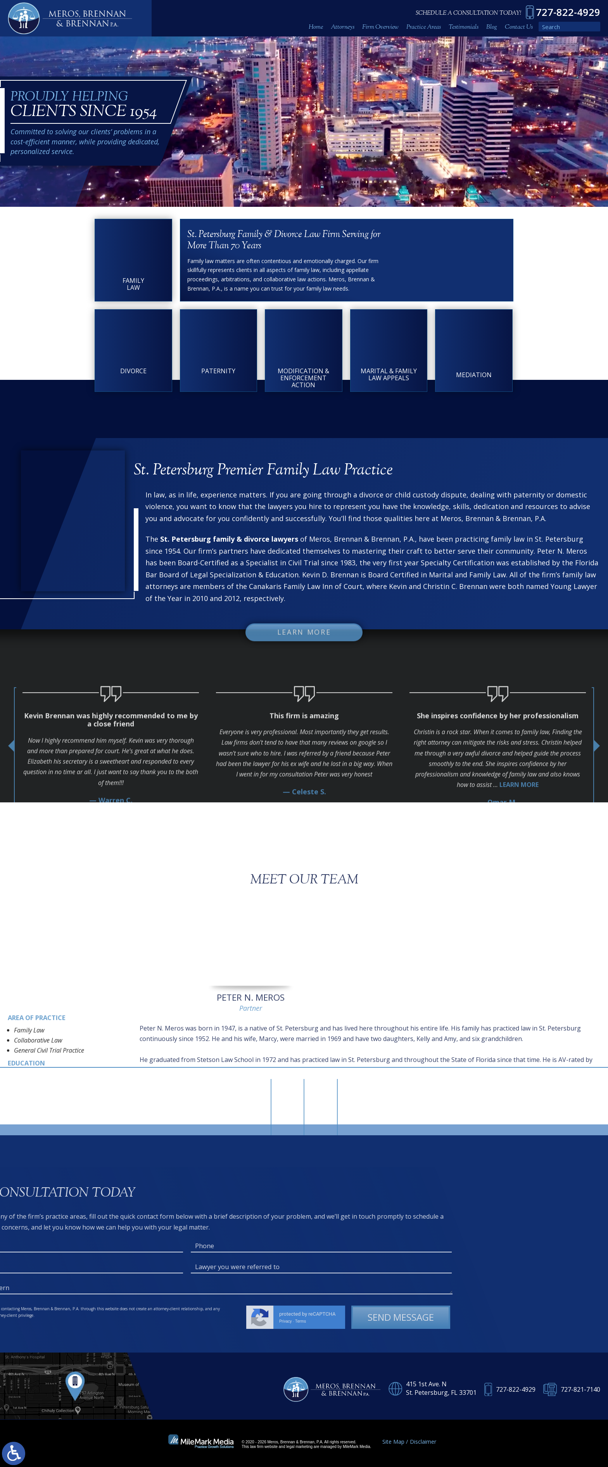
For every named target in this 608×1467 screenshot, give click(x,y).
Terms (19, 1321)
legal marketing (299, 1446)
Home (316, 27)
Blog (491, 27)
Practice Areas (423, 27)
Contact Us (519, 27)
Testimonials (463, 27)
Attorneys (342, 27)
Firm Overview (380, 27)
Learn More (304, 640)
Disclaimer (423, 1441)
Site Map (393, 1441)
